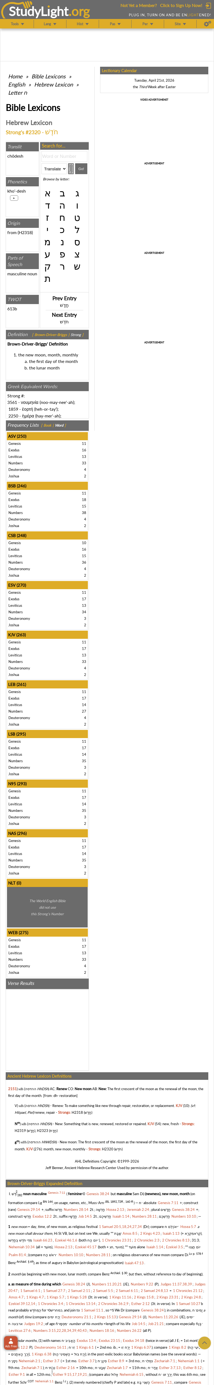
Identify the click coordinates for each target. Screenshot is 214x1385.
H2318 (25, 232)
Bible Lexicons (48, 76)
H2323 (42, 1130)
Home (15, 76)
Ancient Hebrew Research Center (90, 1168)
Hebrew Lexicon (53, 84)
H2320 (107, 1149)
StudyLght (39, 11)
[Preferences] (207, 24)
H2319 (20, 1130)
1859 (13, 408)
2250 (13, 415)
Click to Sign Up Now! (181, 5)
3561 (12, 402)
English (16, 84)
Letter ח (17, 92)
